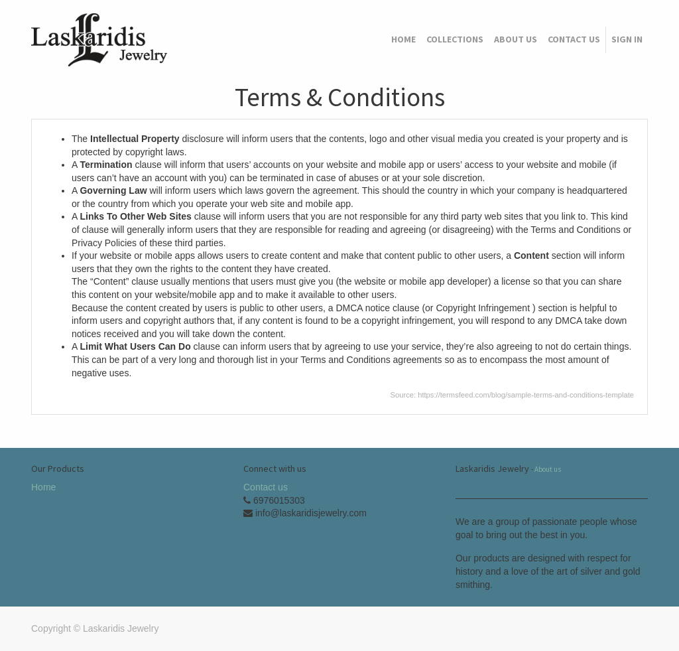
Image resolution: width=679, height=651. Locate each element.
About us (547, 469)
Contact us (265, 487)
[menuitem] (403, 40)
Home (43, 487)
